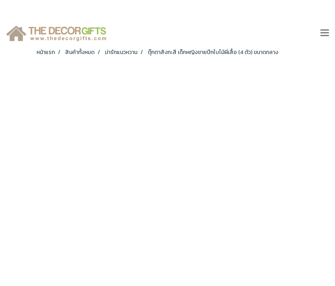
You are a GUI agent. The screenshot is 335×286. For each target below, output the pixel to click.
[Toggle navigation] (324, 33)
